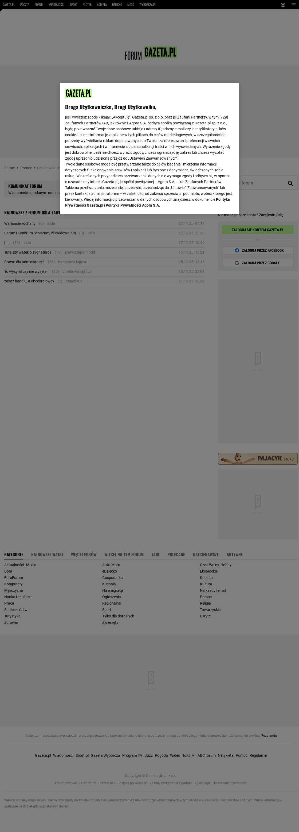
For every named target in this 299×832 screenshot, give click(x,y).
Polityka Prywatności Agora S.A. (133, 143)
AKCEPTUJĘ (216, 204)
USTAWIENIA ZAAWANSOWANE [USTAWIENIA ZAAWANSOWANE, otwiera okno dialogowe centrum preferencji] (100, 203)
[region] (149, 148)
